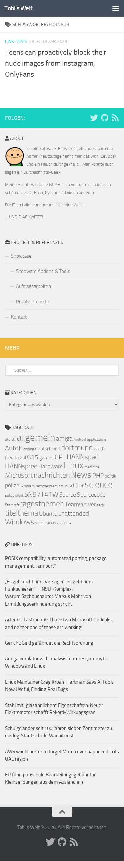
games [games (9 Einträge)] (46, 458)
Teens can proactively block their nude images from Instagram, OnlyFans (55, 63)
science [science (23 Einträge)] (99, 484)
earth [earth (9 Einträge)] (99, 449)
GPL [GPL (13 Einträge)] (60, 457)
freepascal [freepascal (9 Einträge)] (15, 458)
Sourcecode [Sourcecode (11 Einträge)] (91, 494)
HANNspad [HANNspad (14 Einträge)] (83, 457)
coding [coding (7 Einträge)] (28, 449)
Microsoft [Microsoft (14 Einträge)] (19, 475)
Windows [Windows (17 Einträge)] (19, 521)
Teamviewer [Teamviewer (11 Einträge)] (80, 504)
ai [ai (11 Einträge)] (13, 438)
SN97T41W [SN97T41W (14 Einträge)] (41, 494)
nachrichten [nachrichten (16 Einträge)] (52, 475)
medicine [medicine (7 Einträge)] (91, 467)
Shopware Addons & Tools (43, 271)
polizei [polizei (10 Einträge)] (13, 485)
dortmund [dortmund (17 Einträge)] (77, 447)
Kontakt (19, 317)
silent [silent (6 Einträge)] (19, 495)
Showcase (21, 256)
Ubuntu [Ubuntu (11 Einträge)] (48, 513)
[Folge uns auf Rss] (115, 118)
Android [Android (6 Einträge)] (80, 439)
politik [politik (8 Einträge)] (110, 476)
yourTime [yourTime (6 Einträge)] (64, 523)
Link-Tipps (16, 41)
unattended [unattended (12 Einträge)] (73, 513)
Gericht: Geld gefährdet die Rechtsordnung (49, 643)
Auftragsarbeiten (33, 286)
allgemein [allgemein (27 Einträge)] (36, 437)
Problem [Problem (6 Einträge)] (28, 486)
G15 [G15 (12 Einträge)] (32, 457)
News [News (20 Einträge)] (81, 475)
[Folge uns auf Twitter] (94, 118)
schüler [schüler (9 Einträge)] (76, 486)
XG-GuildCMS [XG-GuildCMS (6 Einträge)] (45, 523)
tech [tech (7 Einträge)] (100, 505)
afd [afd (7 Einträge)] (7, 439)
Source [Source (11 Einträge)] (67, 494)
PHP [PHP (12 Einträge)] (98, 475)
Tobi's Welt (18, 8)
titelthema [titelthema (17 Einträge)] (21, 513)
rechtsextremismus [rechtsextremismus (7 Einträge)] (52, 486)
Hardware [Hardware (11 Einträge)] (50, 466)
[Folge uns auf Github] (104, 118)
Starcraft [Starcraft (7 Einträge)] (12, 505)
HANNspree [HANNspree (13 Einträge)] (21, 466)
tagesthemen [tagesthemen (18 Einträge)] (42, 503)
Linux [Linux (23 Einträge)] (73, 465)
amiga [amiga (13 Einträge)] (64, 438)
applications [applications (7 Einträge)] (97, 439)
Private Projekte (32, 302)
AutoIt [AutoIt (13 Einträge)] (13, 448)
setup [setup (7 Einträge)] (9, 495)
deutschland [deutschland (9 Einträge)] (47, 449)
